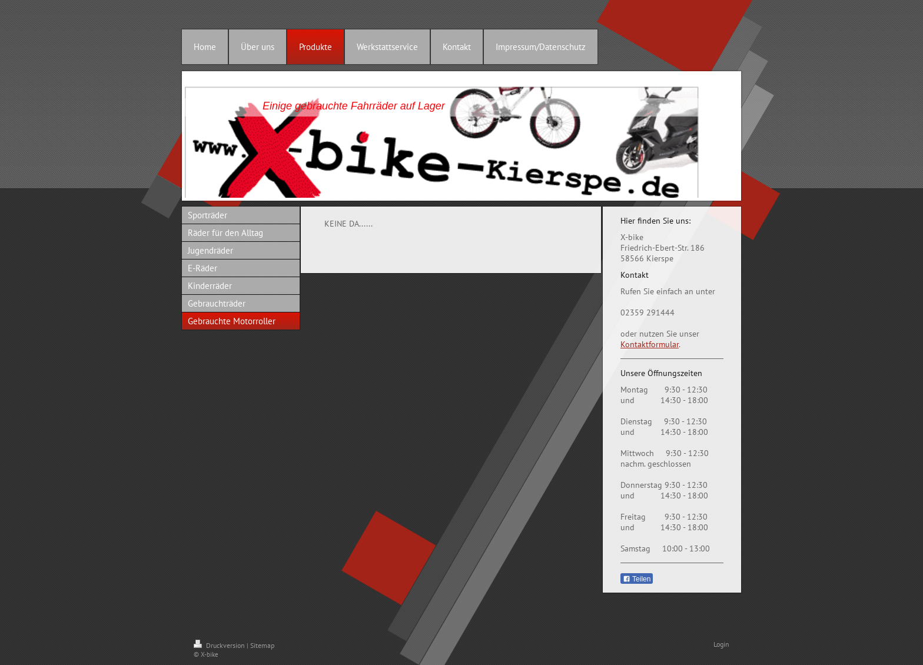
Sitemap (262, 645)
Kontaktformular (649, 344)
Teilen (636, 579)
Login (721, 644)
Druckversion (220, 645)
